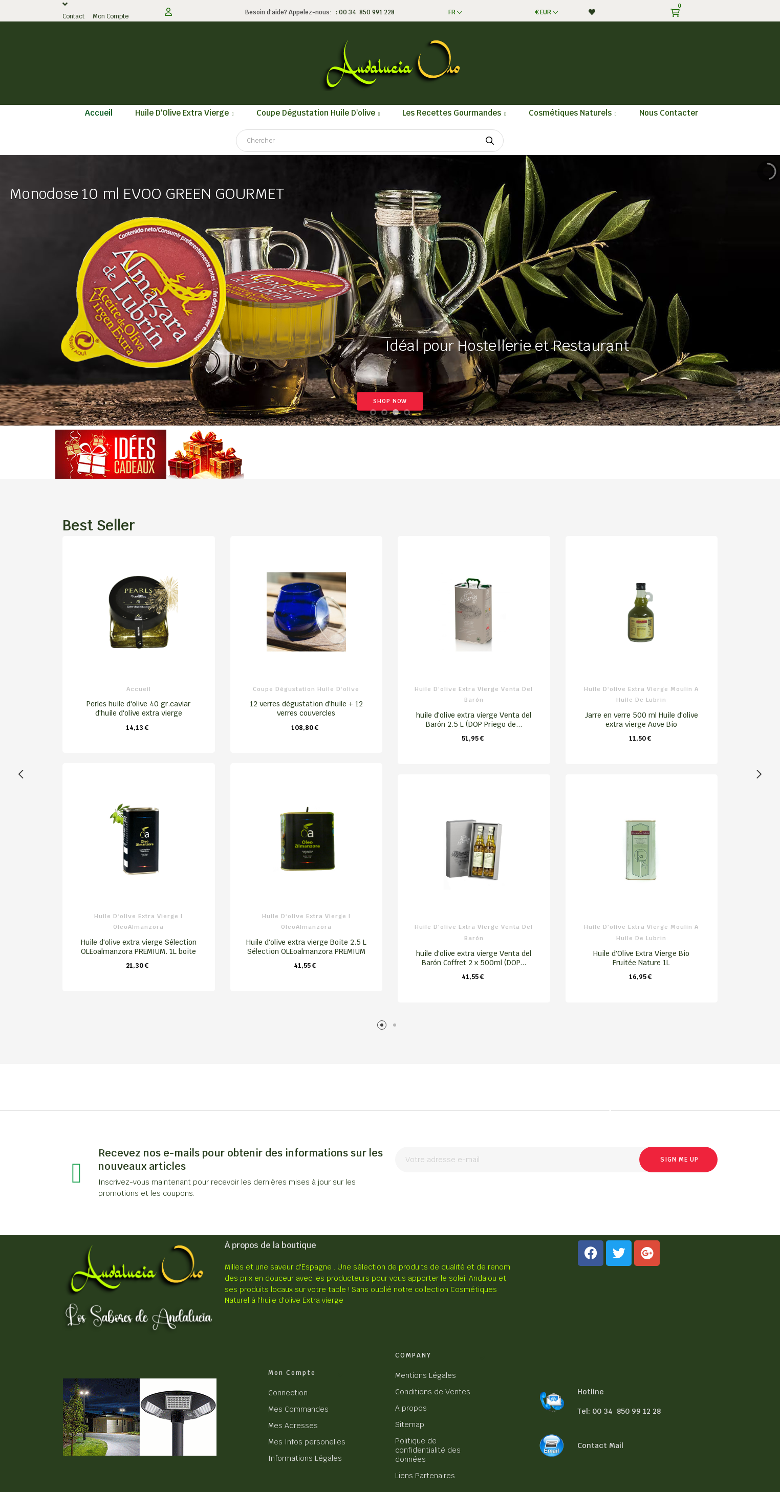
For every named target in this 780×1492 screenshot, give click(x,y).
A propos (411, 1408)
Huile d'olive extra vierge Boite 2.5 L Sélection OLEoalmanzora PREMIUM (306, 947)
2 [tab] (396, 1026)
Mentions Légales (425, 1375)
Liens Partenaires (425, 1475)
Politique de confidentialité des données (428, 1450)
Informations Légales (305, 1458)
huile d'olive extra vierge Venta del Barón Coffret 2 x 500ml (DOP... (473, 958)
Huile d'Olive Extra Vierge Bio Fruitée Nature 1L (641, 958)
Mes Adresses (293, 1425)
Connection (288, 1392)
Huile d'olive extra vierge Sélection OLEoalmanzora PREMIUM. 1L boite (139, 947)
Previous (21, 774)
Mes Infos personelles (306, 1441)
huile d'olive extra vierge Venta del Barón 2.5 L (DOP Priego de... (473, 719)
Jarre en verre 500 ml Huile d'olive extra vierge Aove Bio (641, 719)
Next (758, 774)
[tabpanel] (139, 768)
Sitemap (409, 1424)
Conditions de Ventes (432, 1391)
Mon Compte (110, 16)
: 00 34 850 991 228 (364, 12)
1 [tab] (383, 1026)
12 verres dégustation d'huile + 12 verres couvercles (306, 708)
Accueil (138, 689)
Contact (73, 16)
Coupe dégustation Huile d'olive (306, 689)
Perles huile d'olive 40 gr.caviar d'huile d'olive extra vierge (138, 708)
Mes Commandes (298, 1409)
